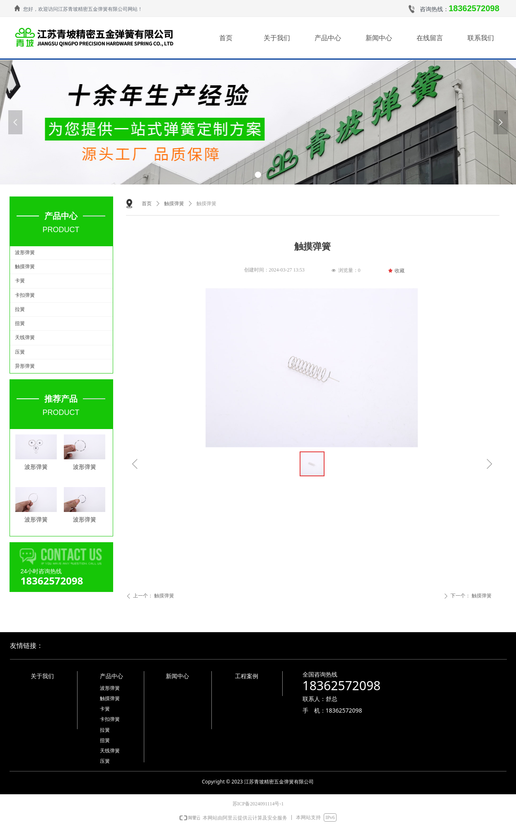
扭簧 (20, 323)
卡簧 (20, 281)
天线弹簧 (25, 337)
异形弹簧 (25, 366)
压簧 (20, 352)
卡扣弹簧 (25, 295)
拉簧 (20, 309)
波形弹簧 (25, 252)
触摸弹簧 (25, 266)
